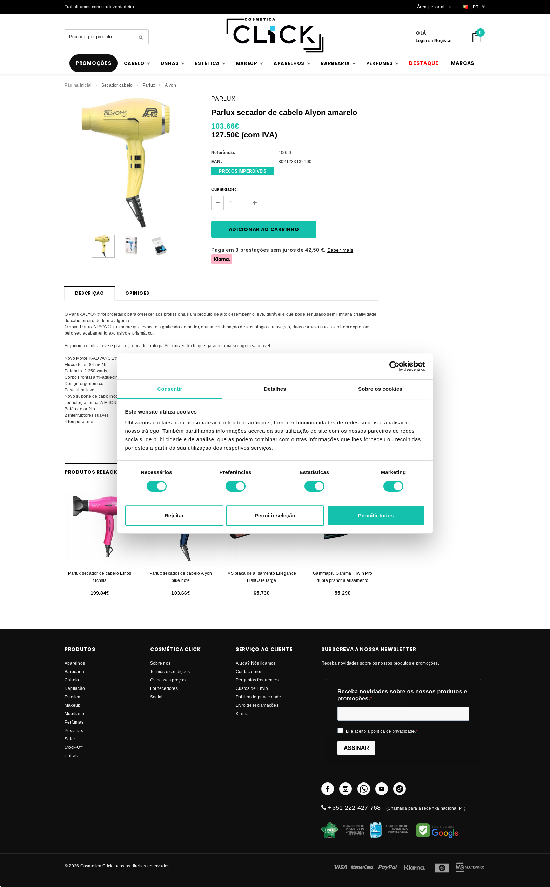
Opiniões (137, 293)
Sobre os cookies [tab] (380, 389)
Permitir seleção (275, 515)
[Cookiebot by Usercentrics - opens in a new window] (394, 366)
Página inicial (78, 85)
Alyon (170, 85)
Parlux (148, 85)
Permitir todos (376, 515)
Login (421, 40)
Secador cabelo (117, 85)
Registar (443, 40)
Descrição (89, 293)
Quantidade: (223, 189)
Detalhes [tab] (275, 389)
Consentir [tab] (169, 389)
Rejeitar (174, 515)
